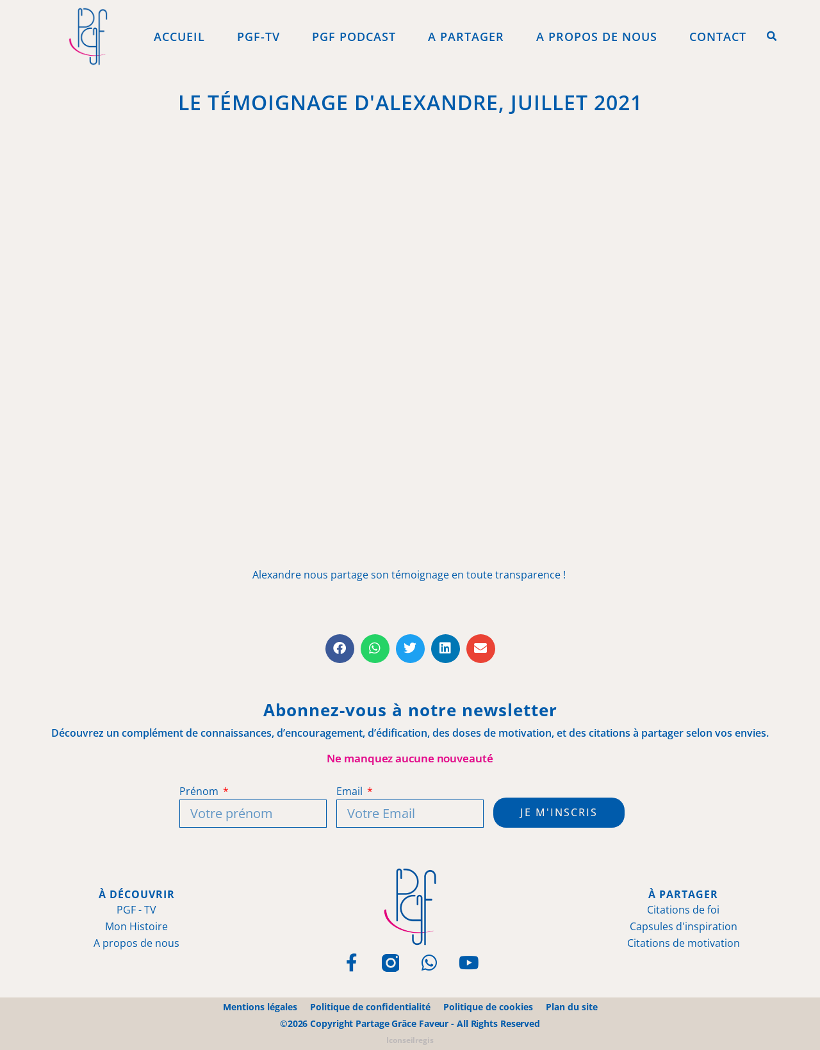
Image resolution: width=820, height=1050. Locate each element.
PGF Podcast (354, 36)
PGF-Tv (258, 36)
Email (350, 791)
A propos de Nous (596, 36)
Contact (717, 36)
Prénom (199, 791)
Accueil (179, 36)
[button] (772, 36)
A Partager (466, 36)
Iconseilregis (410, 1040)
